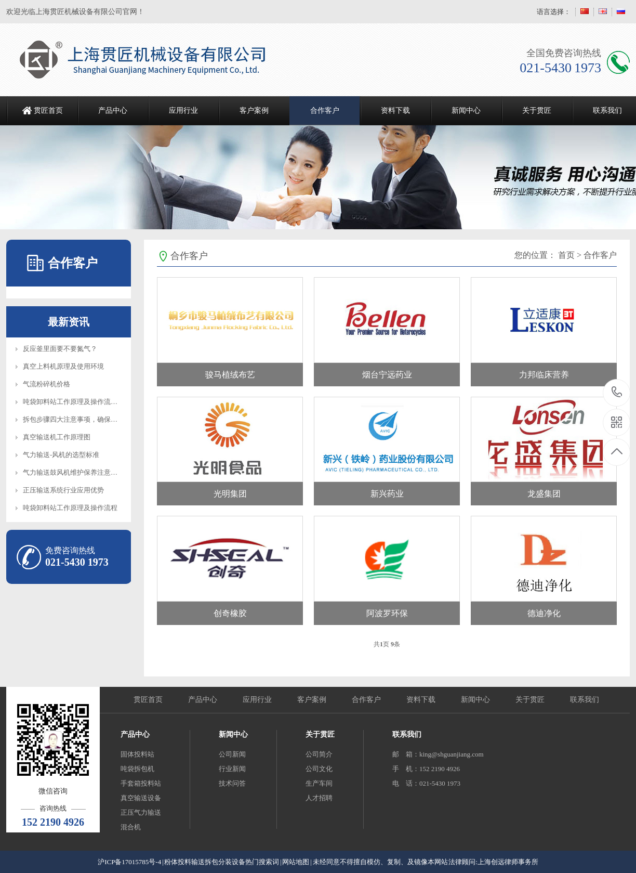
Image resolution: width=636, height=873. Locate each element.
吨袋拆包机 (137, 769)
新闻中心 (466, 110)
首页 (566, 255)
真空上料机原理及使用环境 (63, 366)
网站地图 (295, 862)
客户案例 (254, 110)
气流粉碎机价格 (46, 384)
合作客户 (324, 110)
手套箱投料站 (141, 783)
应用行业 (183, 110)
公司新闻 (232, 754)
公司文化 (319, 769)
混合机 (131, 827)
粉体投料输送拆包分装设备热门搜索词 (221, 862)
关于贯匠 (536, 110)
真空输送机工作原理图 (56, 437)
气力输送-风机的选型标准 (61, 455)
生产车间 (319, 783)
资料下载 (395, 110)
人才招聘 (319, 798)
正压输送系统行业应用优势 (63, 490)
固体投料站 (137, 754)
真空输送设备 (141, 798)
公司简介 (319, 754)
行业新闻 (232, 769)
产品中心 (112, 110)
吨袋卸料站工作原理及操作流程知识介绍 (83, 402)
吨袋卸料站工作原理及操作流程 (70, 508)
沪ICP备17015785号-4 (129, 862)
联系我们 (584, 699)
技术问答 (232, 783)
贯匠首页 (48, 110)
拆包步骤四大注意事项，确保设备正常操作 (87, 419)
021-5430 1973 (617, 393)
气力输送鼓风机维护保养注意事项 (73, 472)
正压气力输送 (141, 812)
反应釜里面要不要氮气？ (60, 349)
